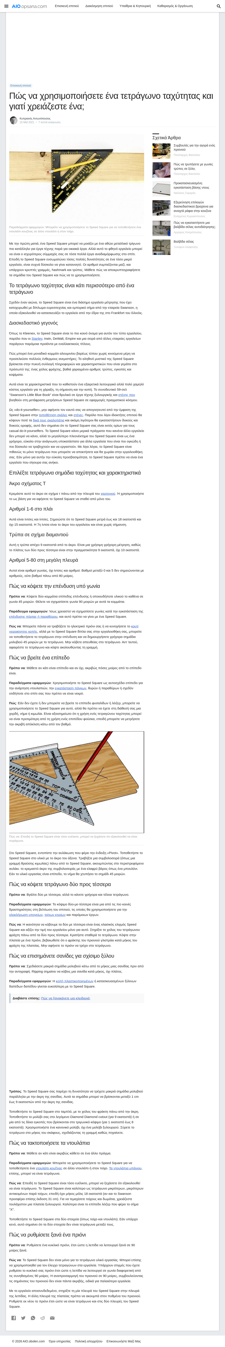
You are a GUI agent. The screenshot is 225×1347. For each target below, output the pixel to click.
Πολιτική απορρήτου (88, 1341)
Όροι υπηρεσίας (60, 1341)
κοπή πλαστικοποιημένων (74, 981)
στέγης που (126, 395)
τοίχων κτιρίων (54, 915)
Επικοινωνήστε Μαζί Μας (124, 1341)
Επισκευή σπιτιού (67, 6)
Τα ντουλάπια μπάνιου (125, 1168)
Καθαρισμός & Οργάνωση (175, 6)
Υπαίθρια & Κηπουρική (135, 6)
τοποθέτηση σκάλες (53, 415)
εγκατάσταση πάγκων (70, 688)
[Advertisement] (112, 48)
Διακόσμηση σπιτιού (99, 6)
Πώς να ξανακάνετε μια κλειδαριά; (66, 998)
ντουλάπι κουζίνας (49, 1168)
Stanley (36, 338)
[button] (13, 1318)
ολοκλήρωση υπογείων (26, 915)
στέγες (78, 415)
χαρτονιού (108, 493)
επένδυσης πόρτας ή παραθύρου (33, 616)
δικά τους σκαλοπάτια (48, 420)
